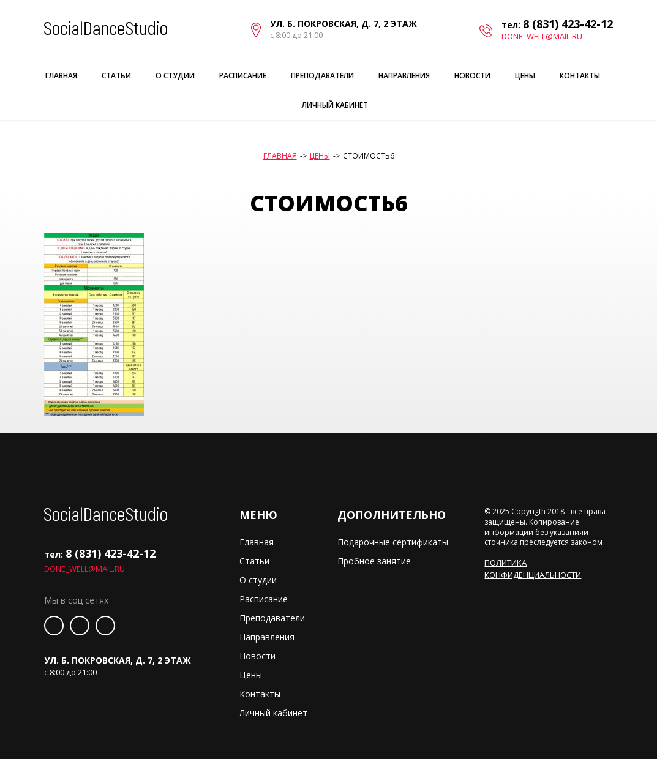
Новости (472, 75)
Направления (404, 75)
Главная (61, 75)
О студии (175, 75)
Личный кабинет (335, 105)
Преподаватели (322, 75)
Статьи (116, 75)
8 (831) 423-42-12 (568, 24)
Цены (525, 75)
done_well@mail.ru (541, 36)
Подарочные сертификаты (392, 542)
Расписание (242, 75)
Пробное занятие (374, 561)
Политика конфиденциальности (532, 568)
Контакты (580, 75)
